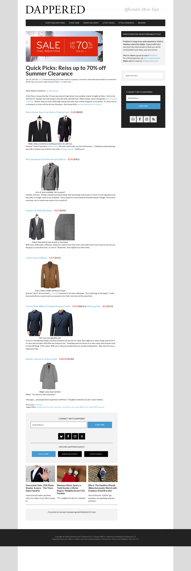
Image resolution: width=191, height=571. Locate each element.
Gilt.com (132, 564)
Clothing (38, 404)
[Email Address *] (59, 424)
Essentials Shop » (70, 453)
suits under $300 (90, 406)
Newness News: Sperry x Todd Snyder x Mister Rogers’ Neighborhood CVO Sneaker (71, 487)
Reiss (68, 406)
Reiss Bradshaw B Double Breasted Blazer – (49, 158)
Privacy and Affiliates (120, 564)
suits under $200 (77, 406)
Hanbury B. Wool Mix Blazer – (42, 209)
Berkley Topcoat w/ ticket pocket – (46, 357)
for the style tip (52, 89)
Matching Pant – (96, 305)
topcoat (101, 406)
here (60, 81)
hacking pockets (67, 148)
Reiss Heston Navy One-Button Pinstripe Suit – (51, 111)
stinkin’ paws (52, 145)
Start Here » (43, 453)
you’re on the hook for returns (89, 103)
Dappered (95, 9)
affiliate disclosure (150, 60)
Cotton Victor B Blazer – (40, 256)
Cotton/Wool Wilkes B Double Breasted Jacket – (51, 305)
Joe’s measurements (152, 57)
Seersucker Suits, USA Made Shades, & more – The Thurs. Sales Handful (40, 486)
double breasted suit (44, 406)
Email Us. (154, 54)
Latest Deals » (96, 453)
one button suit (59, 406)
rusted (54, 292)
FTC (137, 564)
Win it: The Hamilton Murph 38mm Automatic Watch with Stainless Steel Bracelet (102, 486)
